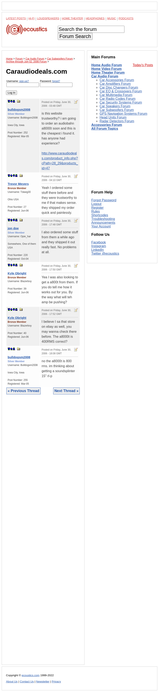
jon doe (13, 228)
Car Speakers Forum (115, 106)
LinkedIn (97, 250)
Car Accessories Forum (117, 80)
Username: (22, 83)
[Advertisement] (43, 532)
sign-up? (24, 81)
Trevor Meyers (18, 184)
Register (97, 207)
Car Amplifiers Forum (115, 84)
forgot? (56, 81)
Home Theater (72, 18)
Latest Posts (16, 18)
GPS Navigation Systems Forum (123, 113)
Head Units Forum (113, 117)
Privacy (56, 681)
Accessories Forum (106, 125)
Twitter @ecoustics (105, 253)
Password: (56, 83)
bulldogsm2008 (19, 109)
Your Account (101, 226)
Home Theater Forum (108, 72)
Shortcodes (99, 215)
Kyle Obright (17, 273)
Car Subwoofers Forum (117, 110)
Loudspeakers (48, 18)
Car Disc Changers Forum (119, 87)
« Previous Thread (23, 391)
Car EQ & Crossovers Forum (121, 91)
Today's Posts (143, 65)
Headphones (95, 18)
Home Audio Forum (106, 65)
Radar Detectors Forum (117, 121)
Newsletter (42, 681)
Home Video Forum (106, 69)
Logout (96, 204)
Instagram (98, 246)
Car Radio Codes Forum (117, 98)
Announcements (103, 222)
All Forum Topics (104, 128)
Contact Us (27, 681)
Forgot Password (103, 200)
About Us (12, 681)
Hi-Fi (32, 18)
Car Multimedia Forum (116, 95)
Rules (95, 211)
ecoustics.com (31, 675)
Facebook (98, 242)
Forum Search (75, 36)
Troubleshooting (103, 219)
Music (111, 18)
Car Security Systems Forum (121, 102)
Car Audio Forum (104, 76)
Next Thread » (66, 391)
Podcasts (126, 18)
